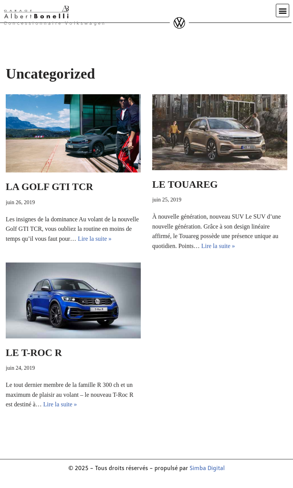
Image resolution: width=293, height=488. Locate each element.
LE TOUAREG (185, 184)
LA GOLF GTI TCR (49, 186)
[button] (282, 10)
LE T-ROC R (34, 352)
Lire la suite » (94, 238)
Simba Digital (207, 468)
